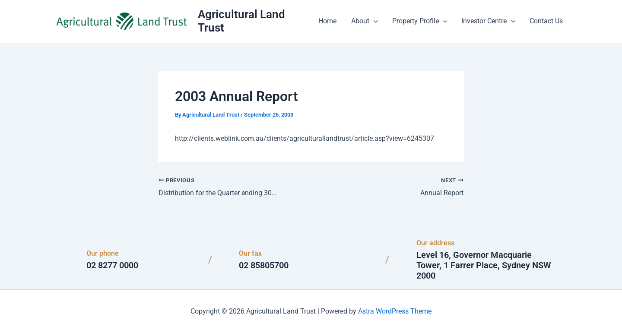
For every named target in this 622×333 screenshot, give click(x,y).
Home (330, 21)
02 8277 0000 (112, 265)
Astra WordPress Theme (395, 311)
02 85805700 (264, 265)
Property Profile (421, 21)
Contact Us (546, 21)
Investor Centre (489, 21)
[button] (375, 21)
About (366, 21)
